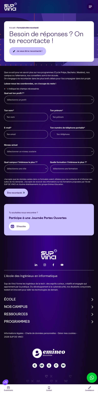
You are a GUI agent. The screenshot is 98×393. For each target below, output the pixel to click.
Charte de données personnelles (40, 333)
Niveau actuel (10, 145)
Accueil (12, 28)
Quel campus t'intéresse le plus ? (21, 162)
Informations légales (14, 333)
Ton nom (9, 110)
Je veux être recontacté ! (29, 51)
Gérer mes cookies (67, 333)
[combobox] (53, 134)
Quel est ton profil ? (14, 93)
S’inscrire (21, 226)
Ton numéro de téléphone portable (67, 127)
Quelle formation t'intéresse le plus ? (68, 162)
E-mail (7, 127)
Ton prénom (56, 110)
